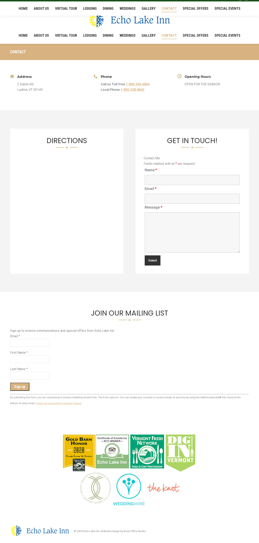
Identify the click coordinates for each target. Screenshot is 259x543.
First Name (19, 353)
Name (151, 170)
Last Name (19, 369)
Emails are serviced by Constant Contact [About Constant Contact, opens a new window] (58, 403)
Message (153, 207)
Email (150, 188)
